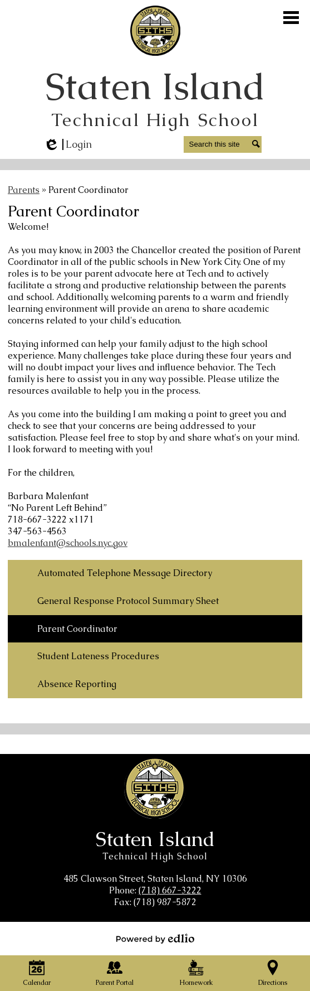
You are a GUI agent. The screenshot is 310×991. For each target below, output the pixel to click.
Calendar (37, 973)
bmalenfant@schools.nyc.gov (67, 543)
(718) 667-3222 (170, 890)
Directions (272, 973)
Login (67, 144)
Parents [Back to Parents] (24, 190)
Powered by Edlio (155, 938)
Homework (196, 973)
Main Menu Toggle (291, 17)
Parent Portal (115, 973)
